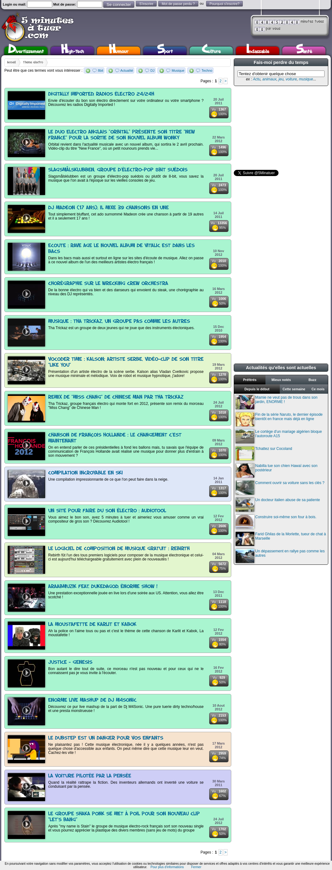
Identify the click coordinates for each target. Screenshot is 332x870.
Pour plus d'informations (167, 867)
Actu (256, 79)
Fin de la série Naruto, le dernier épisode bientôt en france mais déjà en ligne (279, 419)
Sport (165, 51)
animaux (269, 79)
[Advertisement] (280, 128)
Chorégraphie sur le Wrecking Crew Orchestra (108, 284)
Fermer (196, 867)
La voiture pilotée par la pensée (89, 776)
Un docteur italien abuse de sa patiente (278, 505)
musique (306, 79)
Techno (206, 70)
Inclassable (257, 51)
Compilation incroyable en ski (85, 473)
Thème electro (33, 62)
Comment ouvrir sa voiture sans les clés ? (280, 488)
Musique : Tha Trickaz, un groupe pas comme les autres (119, 321)
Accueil (11, 62)
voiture (291, 79)
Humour (118, 51)
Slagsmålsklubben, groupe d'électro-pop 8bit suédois (117, 170)
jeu (281, 79)
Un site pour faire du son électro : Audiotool (107, 511)
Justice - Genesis (70, 662)
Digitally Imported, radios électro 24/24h (101, 94)
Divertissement (26, 51)
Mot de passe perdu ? (178, 4)
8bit (100, 70)
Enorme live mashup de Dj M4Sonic (92, 700)
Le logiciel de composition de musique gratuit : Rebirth (119, 549)
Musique (178, 70)
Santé (304, 51)
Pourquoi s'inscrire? (224, 4)
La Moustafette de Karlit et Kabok (92, 625)
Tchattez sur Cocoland (264, 453)
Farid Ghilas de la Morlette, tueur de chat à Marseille (281, 539)
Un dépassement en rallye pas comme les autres (280, 556)
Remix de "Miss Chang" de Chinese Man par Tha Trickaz (115, 397)
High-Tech (72, 51)
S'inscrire (146, 4)
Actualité (126, 70)
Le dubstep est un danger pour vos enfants (105, 738)
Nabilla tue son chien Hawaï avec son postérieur (276, 471)
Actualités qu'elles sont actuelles (281, 367)
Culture (211, 51)
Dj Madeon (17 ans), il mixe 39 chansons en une (108, 208)
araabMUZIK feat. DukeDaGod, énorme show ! (103, 587)
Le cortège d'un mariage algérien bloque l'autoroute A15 (279, 436)
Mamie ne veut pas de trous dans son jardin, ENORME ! (276, 402)
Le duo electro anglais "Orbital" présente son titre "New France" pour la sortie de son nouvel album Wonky (121, 135)
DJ (152, 70)
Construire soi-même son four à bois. (276, 522)
